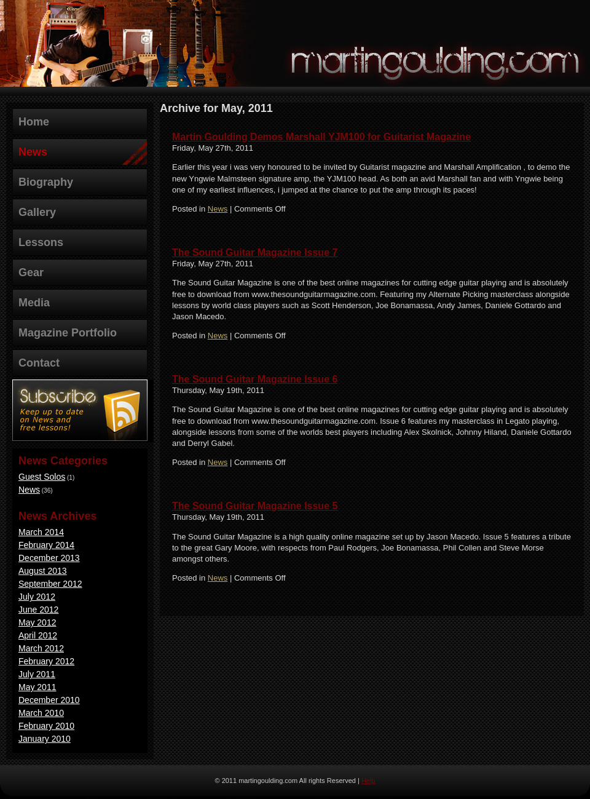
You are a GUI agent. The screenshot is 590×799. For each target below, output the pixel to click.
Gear (31, 272)
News (32, 152)
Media (34, 302)
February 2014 (46, 545)
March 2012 (41, 648)
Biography (45, 182)
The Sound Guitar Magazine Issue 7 (254, 252)
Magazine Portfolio (67, 333)
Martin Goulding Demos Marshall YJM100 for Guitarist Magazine (321, 137)
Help (368, 780)
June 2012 (38, 609)
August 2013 (42, 571)
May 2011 (37, 687)
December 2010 (49, 700)
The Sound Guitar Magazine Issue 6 (254, 379)
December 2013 (49, 558)
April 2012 (37, 635)
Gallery (37, 212)
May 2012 (37, 622)
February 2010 (46, 726)
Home (33, 122)
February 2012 (46, 661)
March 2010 (41, 713)
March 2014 (41, 532)
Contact (39, 363)
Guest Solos (41, 477)
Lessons (40, 242)
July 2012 (36, 597)
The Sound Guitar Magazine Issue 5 (254, 506)
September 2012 (50, 584)
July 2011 (36, 674)
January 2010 (44, 739)
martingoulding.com (436, 59)
